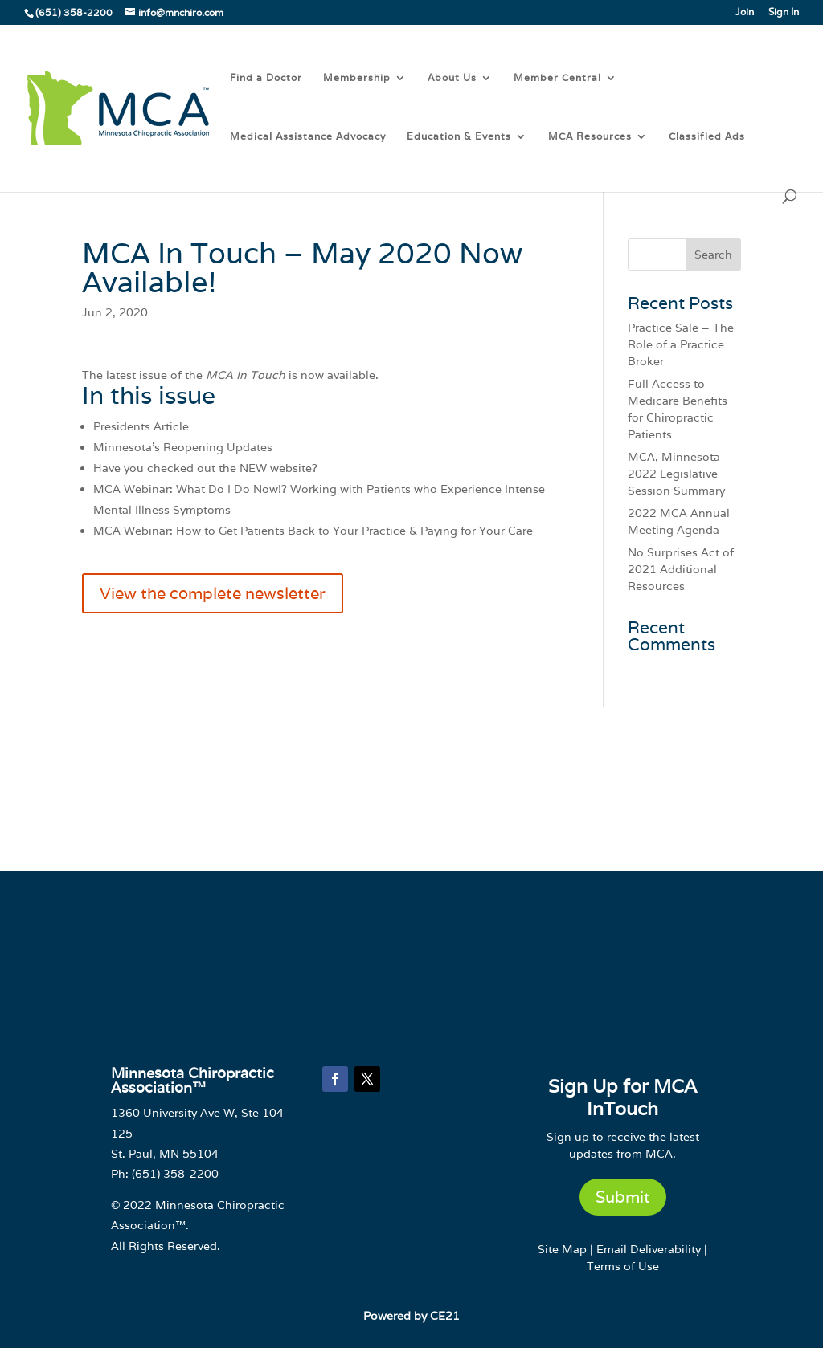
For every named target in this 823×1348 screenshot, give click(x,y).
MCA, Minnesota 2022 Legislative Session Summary (676, 474)
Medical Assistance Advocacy (308, 136)
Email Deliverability (648, 1249)
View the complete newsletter (213, 593)
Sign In (783, 12)
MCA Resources (590, 136)
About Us (452, 77)
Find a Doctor (266, 77)
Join (744, 12)
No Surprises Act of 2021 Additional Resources (681, 569)
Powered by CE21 (411, 1316)
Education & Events (459, 136)
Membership (357, 77)
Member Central (557, 77)
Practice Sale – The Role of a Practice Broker (681, 344)
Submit (623, 1197)
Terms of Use (623, 1266)
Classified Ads (707, 136)
